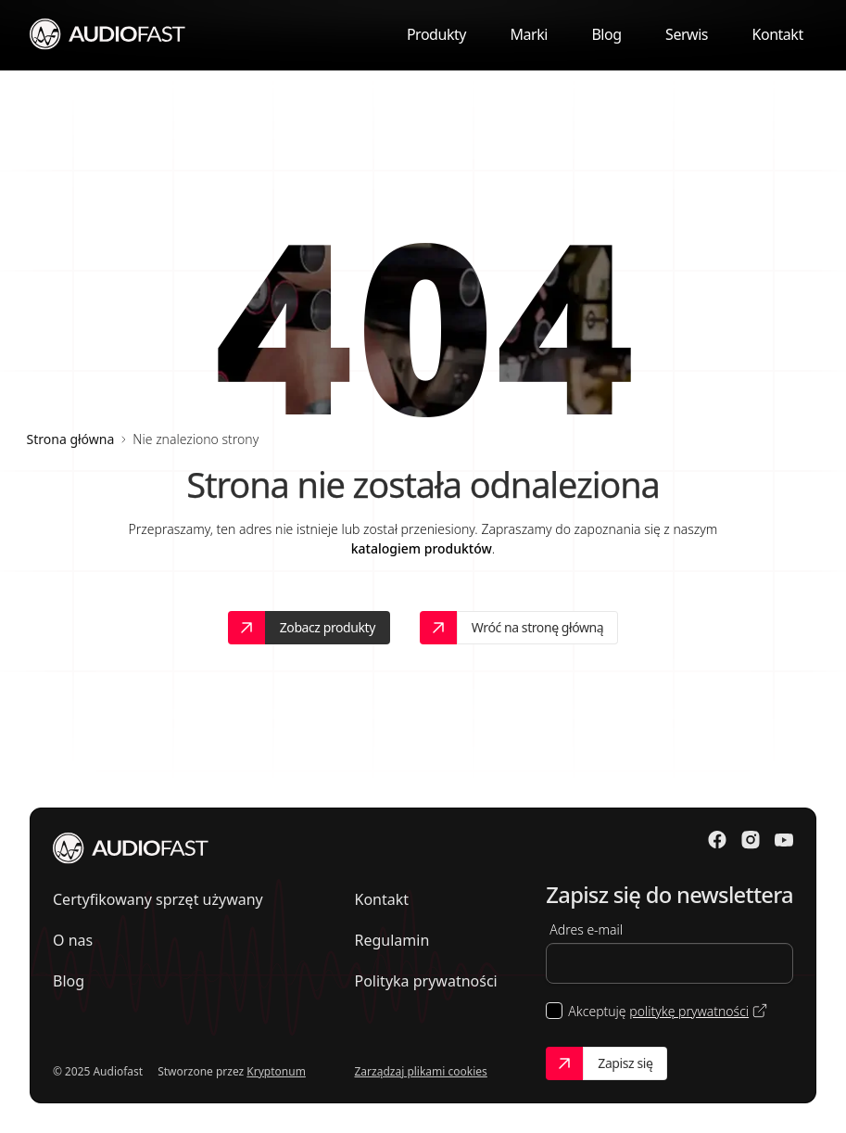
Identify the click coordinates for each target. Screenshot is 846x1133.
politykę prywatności (689, 1011)
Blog (606, 34)
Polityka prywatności (426, 981)
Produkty (436, 34)
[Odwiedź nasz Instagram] (750, 840)
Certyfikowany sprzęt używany (158, 899)
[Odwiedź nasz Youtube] (784, 840)
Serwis (686, 34)
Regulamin (392, 940)
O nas (73, 940)
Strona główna (71, 439)
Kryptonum (276, 1071)
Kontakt (777, 34)
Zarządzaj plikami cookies (421, 1071)
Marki (528, 34)
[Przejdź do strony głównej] (108, 33)
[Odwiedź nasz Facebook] (717, 840)
